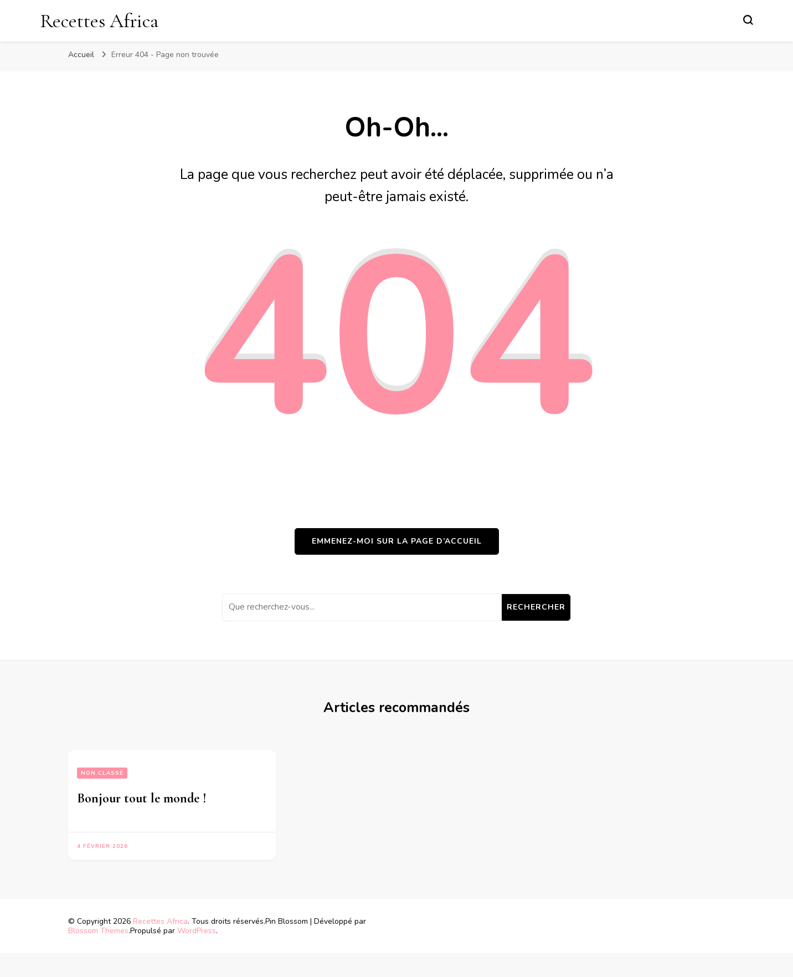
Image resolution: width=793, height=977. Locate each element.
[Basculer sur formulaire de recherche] (748, 20)
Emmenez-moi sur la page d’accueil (397, 541)
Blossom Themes (98, 930)
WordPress (196, 930)
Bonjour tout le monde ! (142, 798)
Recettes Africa (99, 21)
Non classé (102, 773)
